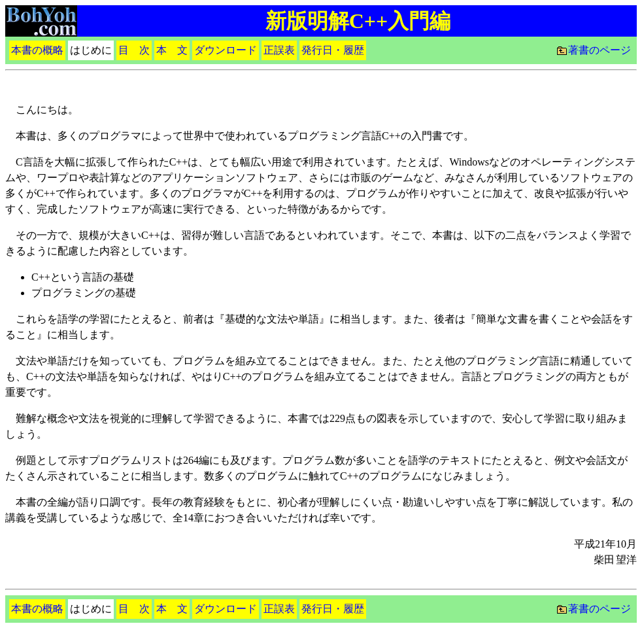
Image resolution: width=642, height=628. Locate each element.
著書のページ (599, 50)
